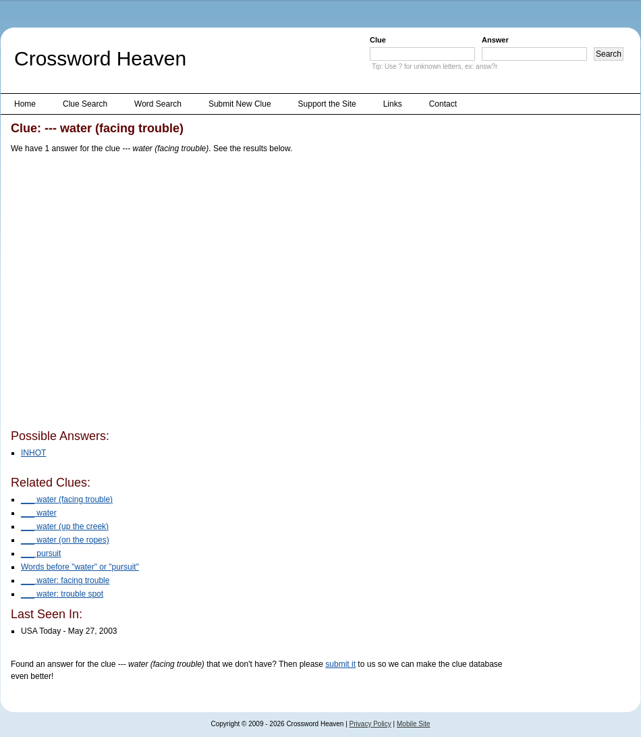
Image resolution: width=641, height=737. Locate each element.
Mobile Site (413, 724)
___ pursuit (41, 553)
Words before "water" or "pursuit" (80, 567)
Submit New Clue (239, 104)
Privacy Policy (370, 724)
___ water (39, 513)
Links (392, 104)
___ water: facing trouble (65, 580)
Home (25, 104)
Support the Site (327, 104)
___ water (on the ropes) (65, 540)
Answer (495, 40)
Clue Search (85, 104)
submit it (340, 664)
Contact (443, 104)
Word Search (158, 104)
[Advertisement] (127, 293)
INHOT (33, 453)
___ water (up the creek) (65, 526)
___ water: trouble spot (62, 594)
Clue (378, 40)
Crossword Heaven (100, 58)
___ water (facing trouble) (67, 499)
